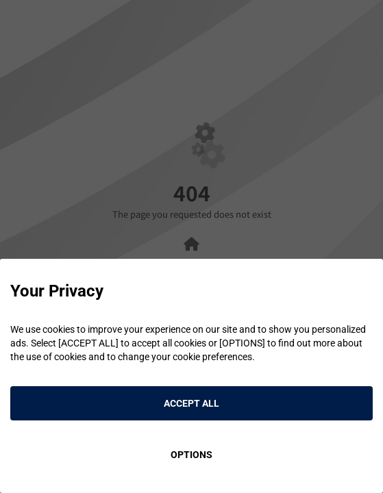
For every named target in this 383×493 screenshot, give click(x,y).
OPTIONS (191, 454)
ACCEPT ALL (191, 403)
